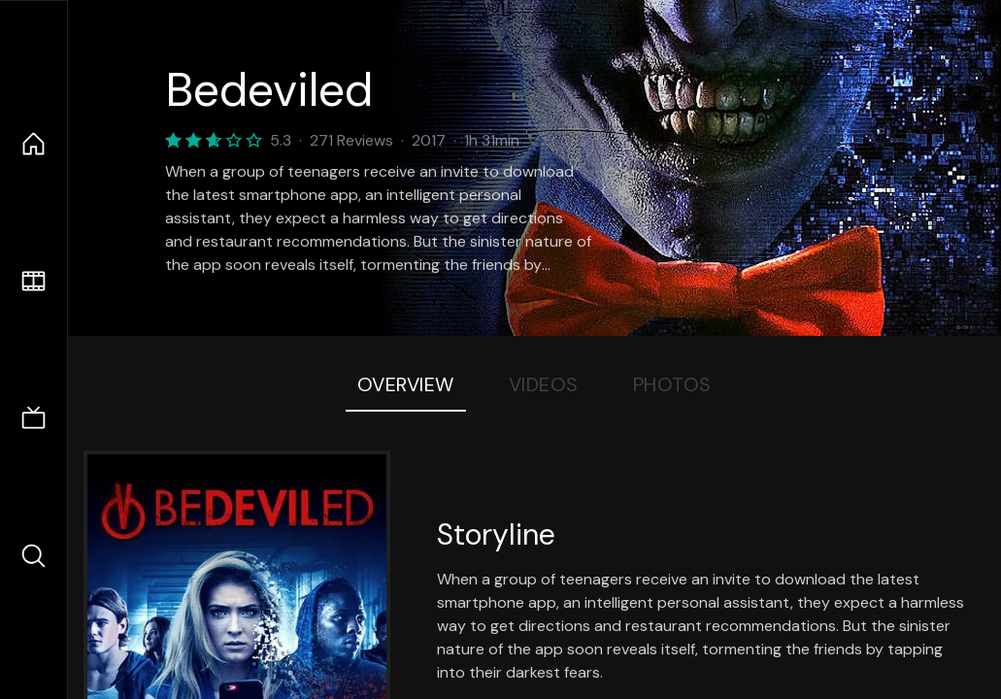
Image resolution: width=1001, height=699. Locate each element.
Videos (544, 384)
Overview (405, 384)
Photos (672, 384)
